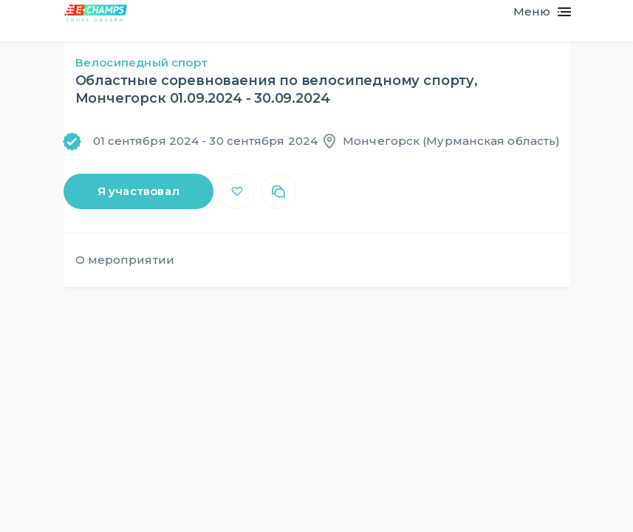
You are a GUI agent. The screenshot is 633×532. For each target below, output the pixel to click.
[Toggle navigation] (536, 12)
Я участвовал (138, 191)
